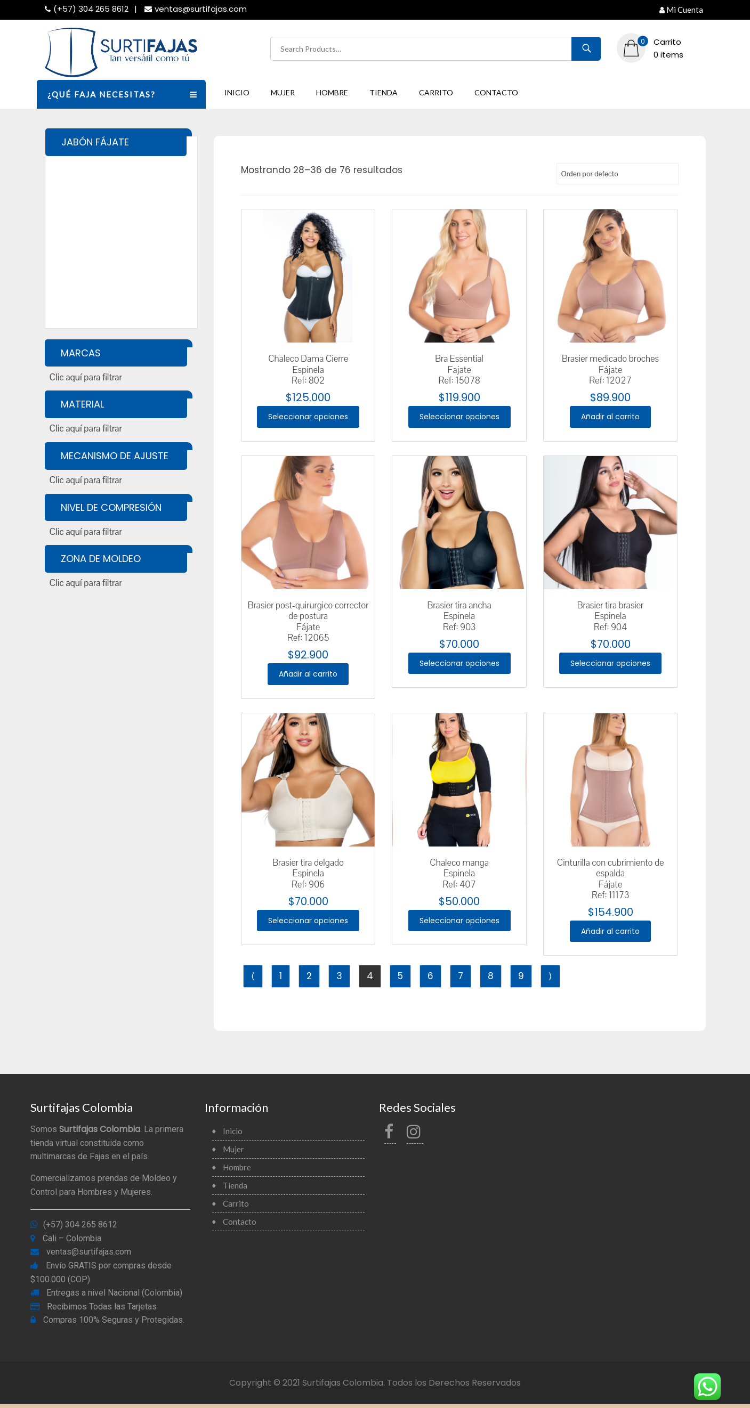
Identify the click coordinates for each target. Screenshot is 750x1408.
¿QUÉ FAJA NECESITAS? (126, 93)
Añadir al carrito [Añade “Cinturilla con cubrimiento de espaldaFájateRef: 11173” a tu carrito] (610, 935)
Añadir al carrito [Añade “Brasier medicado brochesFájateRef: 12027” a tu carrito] (610, 417)
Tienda (383, 92)
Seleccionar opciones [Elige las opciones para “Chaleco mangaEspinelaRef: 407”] (459, 923)
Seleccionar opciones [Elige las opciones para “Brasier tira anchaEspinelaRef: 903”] (459, 665)
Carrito (436, 92)
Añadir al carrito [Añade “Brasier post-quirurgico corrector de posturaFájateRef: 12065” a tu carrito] (308, 676)
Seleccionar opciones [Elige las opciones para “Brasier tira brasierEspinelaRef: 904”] (611, 665)
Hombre (332, 92)
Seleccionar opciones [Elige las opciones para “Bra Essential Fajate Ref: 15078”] (459, 417)
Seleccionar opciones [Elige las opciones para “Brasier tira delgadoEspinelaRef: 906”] (308, 923)
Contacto (496, 92)
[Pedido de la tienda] (618, 173)
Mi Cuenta (681, 9)
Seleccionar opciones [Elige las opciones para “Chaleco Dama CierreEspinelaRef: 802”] (308, 417)
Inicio (236, 92)
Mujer (283, 92)
